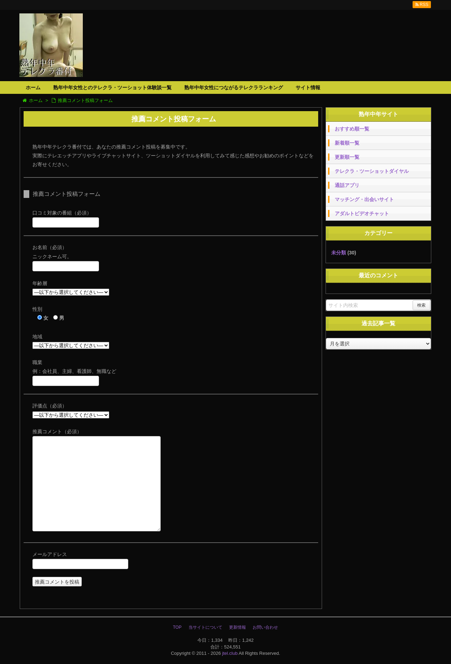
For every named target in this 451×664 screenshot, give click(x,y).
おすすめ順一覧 (352, 128)
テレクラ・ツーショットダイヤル (372, 171)
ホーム (33, 87)
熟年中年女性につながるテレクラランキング (233, 87)
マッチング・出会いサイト (364, 199)
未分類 (338, 252)
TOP (177, 627)
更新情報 (237, 627)
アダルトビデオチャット (362, 213)
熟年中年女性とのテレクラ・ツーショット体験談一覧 (112, 87)
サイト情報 (308, 87)
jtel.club (229, 653)
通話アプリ (347, 185)
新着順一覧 (347, 142)
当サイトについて (205, 627)
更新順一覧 (347, 157)
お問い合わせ (265, 627)
